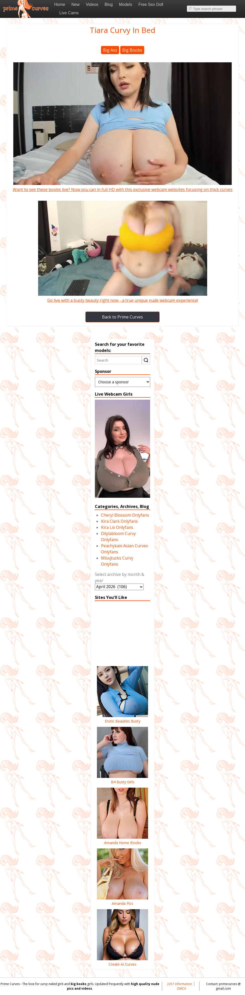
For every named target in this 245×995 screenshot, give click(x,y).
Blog (109, 4)
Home (59, 4)
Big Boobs (132, 50)
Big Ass (110, 50)
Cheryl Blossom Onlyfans (125, 515)
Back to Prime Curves (122, 317)
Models (125, 4)
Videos (92, 4)
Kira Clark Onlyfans (119, 521)
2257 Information (179, 984)
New (75, 4)
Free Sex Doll (150, 4)
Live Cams (69, 13)
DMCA (181, 988)
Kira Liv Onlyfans (117, 527)
